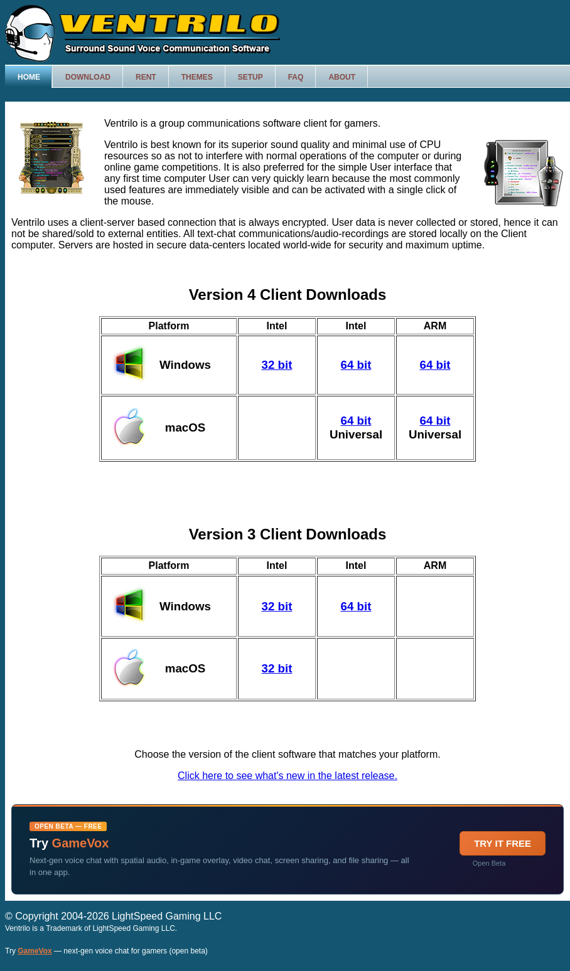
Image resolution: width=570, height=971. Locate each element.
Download (87, 77)
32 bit (277, 364)
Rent (146, 77)
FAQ (296, 77)
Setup (250, 77)
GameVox (34, 951)
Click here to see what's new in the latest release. (287, 775)
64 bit (356, 364)
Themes (197, 77)
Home (29, 77)
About (341, 77)
